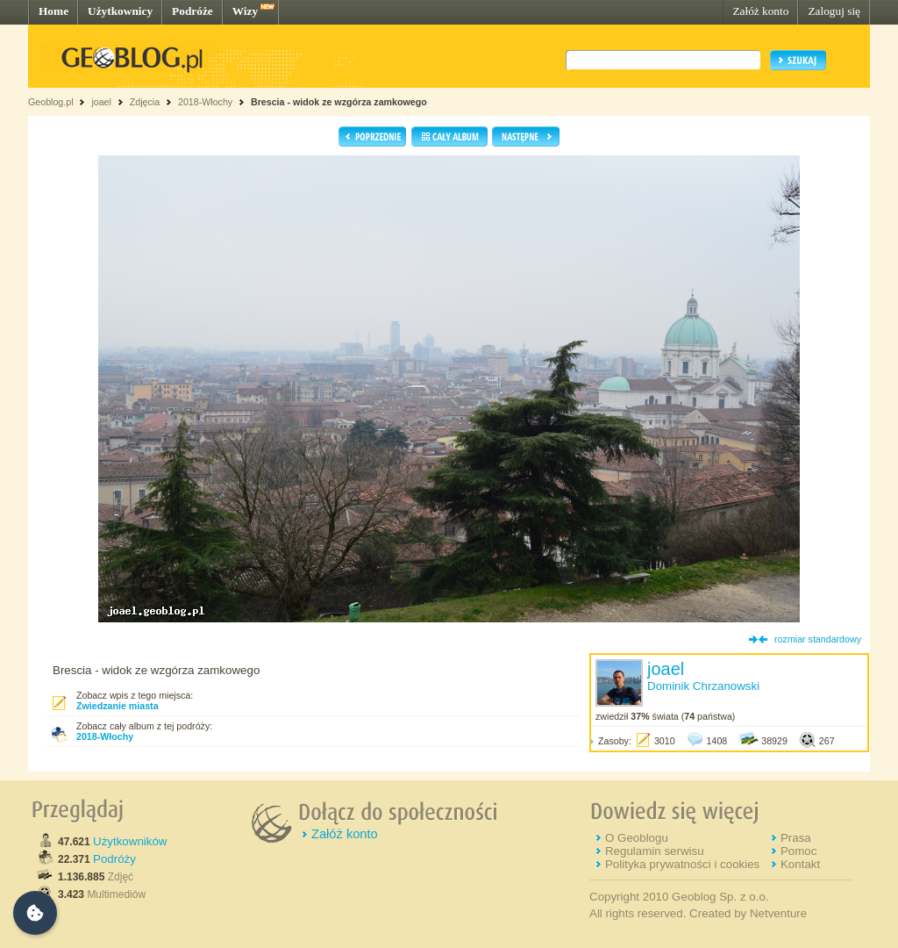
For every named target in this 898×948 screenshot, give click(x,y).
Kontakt (800, 864)
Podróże (192, 11)
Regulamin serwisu (654, 851)
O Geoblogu (636, 837)
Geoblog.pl (51, 102)
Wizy (245, 11)
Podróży (114, 858)
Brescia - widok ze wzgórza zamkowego (339, 102)
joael (101, 102)
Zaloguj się (834, 11)
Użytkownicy (120, 11)
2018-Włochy (205, 102)
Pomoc (798, 851)
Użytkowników (130, 841)
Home (53, 11)
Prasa (795, 837)
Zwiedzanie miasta (117, 705)
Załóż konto (760, 11)
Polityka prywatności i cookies (682, 864)
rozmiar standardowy (817, 639)
